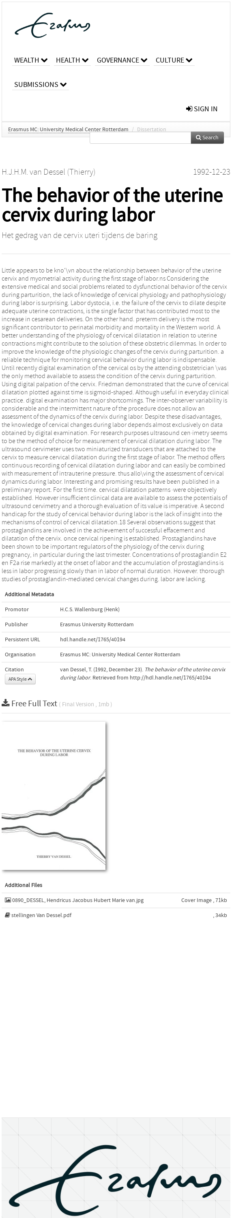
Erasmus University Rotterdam (97, 624)
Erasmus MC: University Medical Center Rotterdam (68, 129)
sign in (202, 109)
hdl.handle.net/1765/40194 (92, 639)
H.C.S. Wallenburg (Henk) (90, 609)
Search (207, 137)
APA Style (20, 679)
